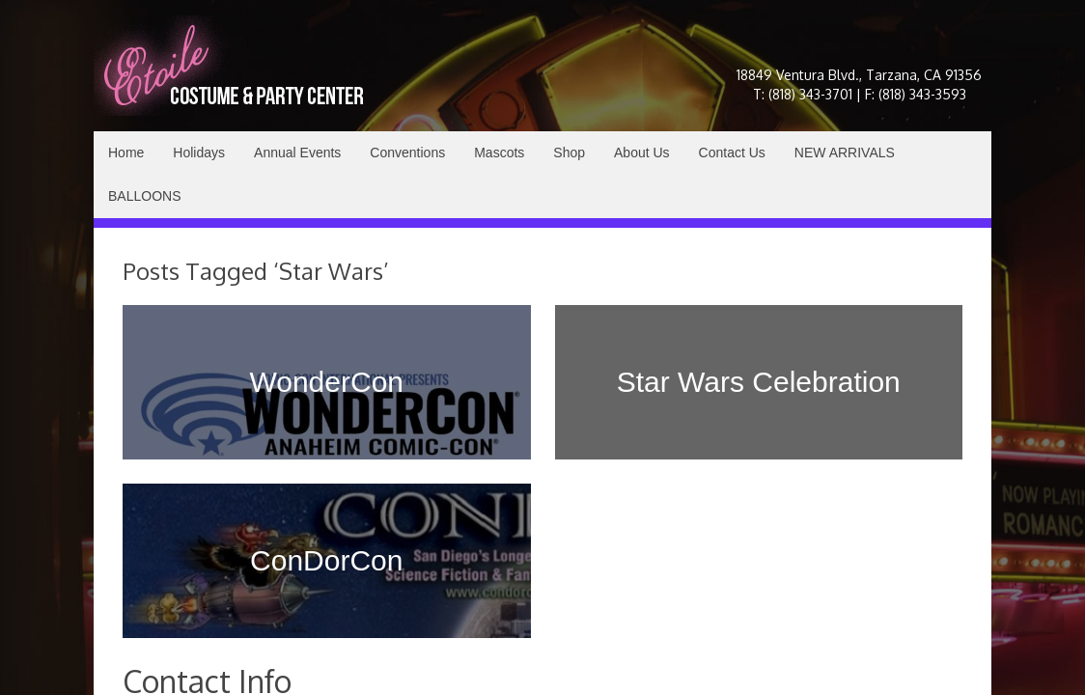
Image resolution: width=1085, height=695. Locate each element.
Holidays (199, 152)
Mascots (499, 152)
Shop (569, 152)
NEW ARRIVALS (844, 152)
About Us (642, 152)
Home (126, 152)
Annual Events (297, 152)
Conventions (407, 152)
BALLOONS (144, 196)
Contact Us (732, 152)
